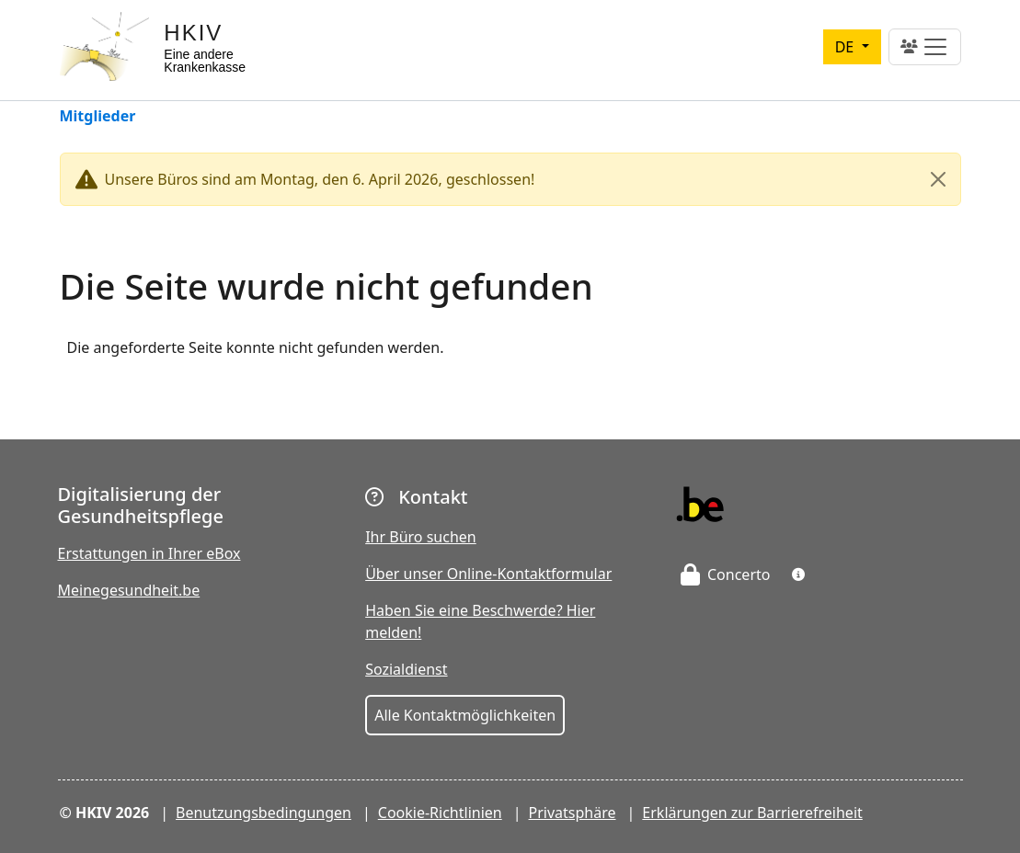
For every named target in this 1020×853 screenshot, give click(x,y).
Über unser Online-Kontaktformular (488, 573)
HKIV (193, 32)
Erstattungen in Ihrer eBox (149, 553)
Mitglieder (98, 117)
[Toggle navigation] (924, 46)
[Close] (938, 179)
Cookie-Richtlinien (440, 812)
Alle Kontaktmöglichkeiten (465, 715)
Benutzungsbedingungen (263, 812)
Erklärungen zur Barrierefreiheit (752, 812)
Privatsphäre (572, 812)
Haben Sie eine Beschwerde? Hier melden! (480, 621)
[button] (798, 574)
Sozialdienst (406, 669)
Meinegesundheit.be (129, 590)
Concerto (726, 574)
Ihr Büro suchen (420, 537)
